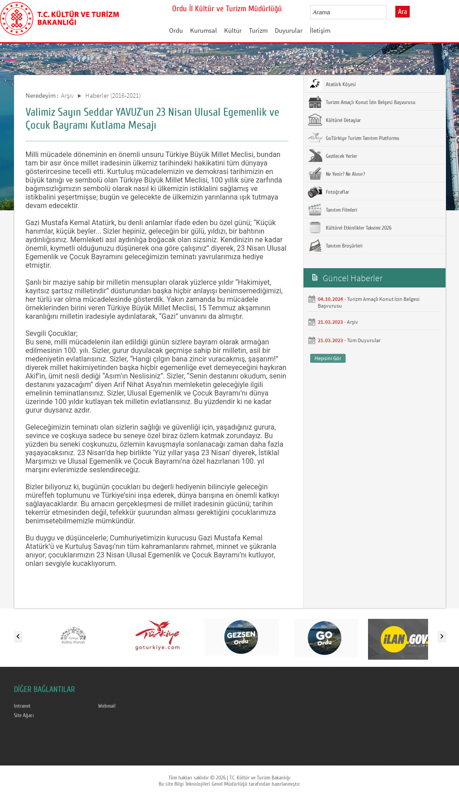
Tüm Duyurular (364, 340)
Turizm (258, 30)
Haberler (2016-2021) (113, 95)
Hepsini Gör (328, 358)
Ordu (176, 30)
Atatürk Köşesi (332, 84)
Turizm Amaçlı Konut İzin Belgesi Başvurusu (362, 102)
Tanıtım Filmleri (332, 209)
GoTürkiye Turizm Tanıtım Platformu (353, 137)
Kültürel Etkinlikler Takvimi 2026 (349, 227)
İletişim (320, 30)
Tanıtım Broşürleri (335, 245)
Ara (402, 12)
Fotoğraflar (328, 191)
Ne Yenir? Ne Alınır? (336, 173)
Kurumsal (203, 30)
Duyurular (289, 30)
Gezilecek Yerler (332, 155)
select (389, 12)
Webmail (107, 706)
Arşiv (67, 95)
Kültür (233, 30)
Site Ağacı (24, 715)
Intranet (22, 706)
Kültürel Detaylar (334, 119)
